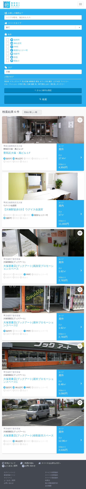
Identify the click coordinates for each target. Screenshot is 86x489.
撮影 (32, 84)
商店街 (6, 81)
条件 (8, 34)
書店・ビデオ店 (54, 81)
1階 (51, 84)
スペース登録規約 (51, 478)
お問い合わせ (9, 483)
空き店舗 (25, 81)
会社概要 (48, 486)
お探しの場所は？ (13, 13)
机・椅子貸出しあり (42, 84)
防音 (14, 57)
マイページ (8, 478)
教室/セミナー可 (19, 50)
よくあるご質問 (9, 480)
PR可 (14, 46)
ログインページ (9, 472)
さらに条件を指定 (43, 90)
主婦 (28, 84)
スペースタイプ (12, 23)
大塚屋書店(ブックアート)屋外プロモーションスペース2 (28, 324)
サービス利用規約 (51, 472)
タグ (8, 67)
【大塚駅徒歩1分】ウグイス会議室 (23, 209)
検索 (43, 99)
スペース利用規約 (51, 475)
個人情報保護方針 (51, 483)
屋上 (25, 84)
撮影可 (15, 53)
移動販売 (32, 81)
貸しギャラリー (59, 84)
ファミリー (65, 81)
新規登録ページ (9, 475)
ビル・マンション (10, 84)
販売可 (15, 39)
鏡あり (15, 60)
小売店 (20, 84)
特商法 (47, 480)
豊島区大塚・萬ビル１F (16, 153)
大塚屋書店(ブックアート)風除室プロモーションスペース (28, 267)
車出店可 (15, 43)
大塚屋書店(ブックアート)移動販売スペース (28, 435)
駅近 (37, 81)
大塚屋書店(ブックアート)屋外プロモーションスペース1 (28, 380)
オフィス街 (44, 81)
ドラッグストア (15, 81)
